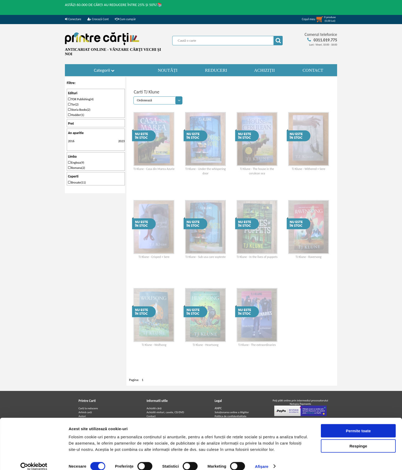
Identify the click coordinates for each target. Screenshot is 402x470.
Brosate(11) (77, 182)
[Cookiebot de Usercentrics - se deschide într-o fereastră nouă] (34, 460)
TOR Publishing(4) (81, 99)
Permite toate (358, 424)
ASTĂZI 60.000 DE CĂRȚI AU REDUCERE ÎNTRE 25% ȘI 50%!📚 (113, 4)
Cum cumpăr (125, 19)
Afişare (262, 459)
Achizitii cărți (154, 408)
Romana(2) (76, 168)
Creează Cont (98, 19)
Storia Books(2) (79, 110)
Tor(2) (73, 104)
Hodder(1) (76, 115)
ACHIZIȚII (264, 70)
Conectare (73, 19)
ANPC (218, 408)
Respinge (358, 439)
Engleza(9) (76, 162)
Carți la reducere (88, 408)
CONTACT (313, 70)
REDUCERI (216, 70)
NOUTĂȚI (168, 70)
